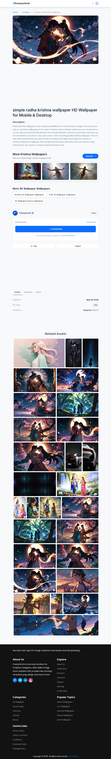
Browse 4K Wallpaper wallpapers (29, 194)
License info (91, 222)
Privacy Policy (18, 731)
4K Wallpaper (18, 702)
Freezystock (26, 213)
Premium (61, 673)
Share (38, 292)
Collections (62, 668)
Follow (93, 213)
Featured (61, 677)
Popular (60, 682)
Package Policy (19, 748)
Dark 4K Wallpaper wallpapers (62, 194)
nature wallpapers (65, 715)
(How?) (95, 310)
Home (15, 12)
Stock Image (18, 706)
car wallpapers (63, 706)
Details (17, 292)
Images (26, 12)
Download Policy (20, 744)
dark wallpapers (64, 720)
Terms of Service (68, 235)
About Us (61, 664)
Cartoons (17, 711)
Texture (16, 715)
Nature (15, 720)
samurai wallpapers (65, 711)
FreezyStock (73, 756)
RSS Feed (62, 691)
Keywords (28, 292)
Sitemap (60, 686)
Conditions (17, 739)
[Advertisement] (55, 84)
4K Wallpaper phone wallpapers (29, 201)
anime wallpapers (65, 702)
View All (90, 156)
